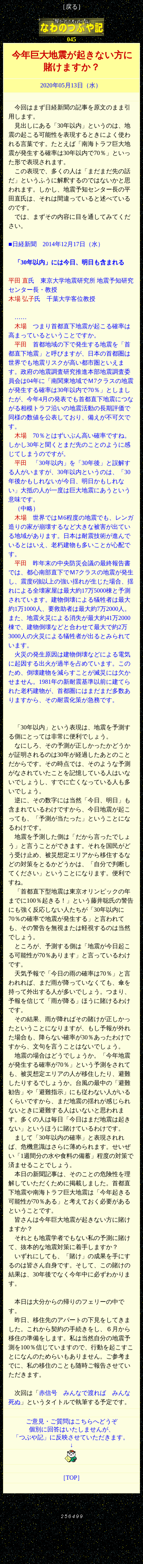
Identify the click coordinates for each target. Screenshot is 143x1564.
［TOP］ (72, 1477)
